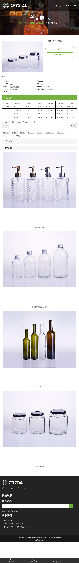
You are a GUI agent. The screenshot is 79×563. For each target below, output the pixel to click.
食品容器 (60, 132)
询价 (59, 49)
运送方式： (40, 89)
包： (4, 89)
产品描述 (8, 98)
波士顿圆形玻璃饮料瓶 (39, 307)
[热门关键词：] (71, 506)
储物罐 (22, 132)
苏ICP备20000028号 (39, 540)
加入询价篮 (60, 54)
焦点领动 (59, 537)
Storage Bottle (7, 136)
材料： (39, 84)
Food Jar (30, 132)
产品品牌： (40, 81)
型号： (5, 81)
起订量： (5, 92)
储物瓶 (17, 136)
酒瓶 (39, 387)
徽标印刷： (40, 86)
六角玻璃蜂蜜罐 (39, 466)
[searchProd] (35, 506)
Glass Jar (6, 132)
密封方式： (6, 86)
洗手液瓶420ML (39, 227)
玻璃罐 (14, 132)
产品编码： (6, 84)
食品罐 (39, 132)
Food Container (49, 132)
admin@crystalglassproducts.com (13, 523)
